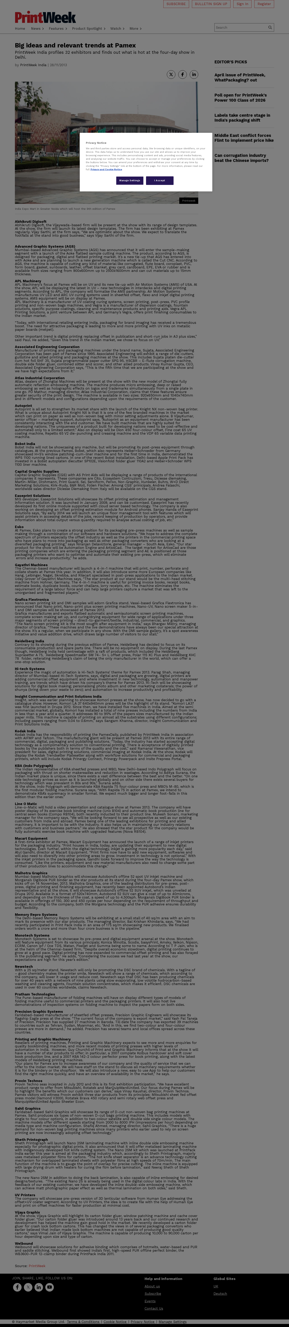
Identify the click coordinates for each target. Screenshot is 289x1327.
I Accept (159, 180)
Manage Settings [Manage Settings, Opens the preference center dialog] (129, 180)
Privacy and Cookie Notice (106, 169)
